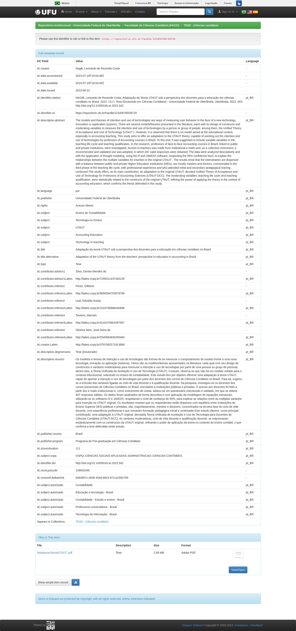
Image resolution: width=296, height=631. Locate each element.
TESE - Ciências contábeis (201, 25)
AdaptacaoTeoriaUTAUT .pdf (54, 552)
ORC (126, 11)
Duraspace (241, 625)
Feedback (257, 625)
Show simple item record (53, 582)
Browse (82, 11)
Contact (140, 11)
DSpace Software (193, 625)
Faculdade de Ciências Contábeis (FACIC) (152, 25)
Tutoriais (111, 11)
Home (66, 11)
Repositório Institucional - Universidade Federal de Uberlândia (79, 25)
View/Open (238, 569)
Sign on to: (228, 11)
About (96, 11)
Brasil (61, 3)
